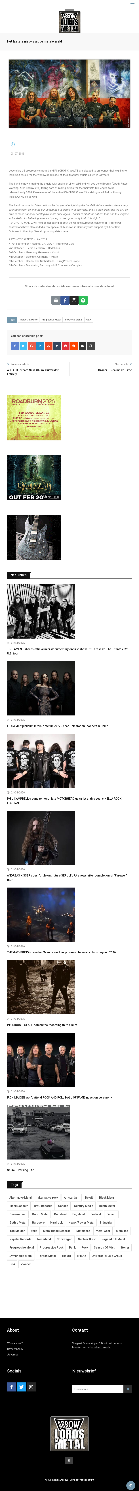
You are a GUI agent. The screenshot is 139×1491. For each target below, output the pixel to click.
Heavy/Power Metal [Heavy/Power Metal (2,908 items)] (81, 1222)
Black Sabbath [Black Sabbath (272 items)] (18, 1206)
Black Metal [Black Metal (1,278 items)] (107, 1197)
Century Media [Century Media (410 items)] (83, 1206)
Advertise (12, 1354)
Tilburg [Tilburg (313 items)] (66, 1256)
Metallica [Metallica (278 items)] (122, 1231)
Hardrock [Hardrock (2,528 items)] (56, 1222)
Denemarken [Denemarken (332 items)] (17, 1214)
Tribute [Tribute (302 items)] (81, 1256)
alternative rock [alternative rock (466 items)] (47, 1197)
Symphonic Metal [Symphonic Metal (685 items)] (20, 1256)
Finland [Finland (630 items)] (111, 1214)
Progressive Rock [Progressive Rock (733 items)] (51, 1247)
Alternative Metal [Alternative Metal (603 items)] (20, 1197)
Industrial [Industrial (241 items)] (106, 1222)
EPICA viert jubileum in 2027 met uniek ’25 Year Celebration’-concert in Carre (57, 726)
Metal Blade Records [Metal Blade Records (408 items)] (57, 1231)
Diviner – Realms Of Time (115, 370)
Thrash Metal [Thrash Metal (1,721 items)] (47, 1256)
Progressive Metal (51, 319)
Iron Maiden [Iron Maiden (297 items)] (17, 1231)
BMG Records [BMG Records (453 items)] (43, 1206)
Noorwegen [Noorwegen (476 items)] (64, 1239)
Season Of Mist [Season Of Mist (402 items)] (104, 1247)
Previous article (18, 364)
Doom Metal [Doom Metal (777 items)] (40, 1214)
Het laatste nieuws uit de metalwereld (34, 41)
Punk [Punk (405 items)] (72, 1247)
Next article (123, 364)
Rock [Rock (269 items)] (84, 1247)
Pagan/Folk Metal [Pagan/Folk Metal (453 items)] (113, 1239)
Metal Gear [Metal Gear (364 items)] (103, 1231)
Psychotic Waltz (73, 319)
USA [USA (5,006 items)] (12, 1264)
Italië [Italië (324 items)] (34, 1231)
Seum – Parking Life (20, 1170)
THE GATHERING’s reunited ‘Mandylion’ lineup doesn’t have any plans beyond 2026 (61, 952)
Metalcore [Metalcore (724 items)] (83, 1231)
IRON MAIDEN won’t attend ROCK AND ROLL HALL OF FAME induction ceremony (59, 1097)
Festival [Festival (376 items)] (95, 1214)
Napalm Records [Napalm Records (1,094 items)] (20, 1239)
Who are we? (15, 1343)
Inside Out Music (28, 319)
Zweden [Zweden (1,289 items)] (26, 1264)
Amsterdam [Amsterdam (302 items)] (71, 1197)
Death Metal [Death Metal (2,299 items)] (107, 1206)
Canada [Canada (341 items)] (63, 1206)
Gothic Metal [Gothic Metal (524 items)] (17, 1222)
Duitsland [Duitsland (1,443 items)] (60, 1214)
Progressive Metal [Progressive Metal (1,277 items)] (21, 1247)
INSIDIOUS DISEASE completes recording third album (42, 1025)
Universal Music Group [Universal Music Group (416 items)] (107, 1256)
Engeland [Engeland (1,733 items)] (78, 1214)
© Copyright (69, 1479)
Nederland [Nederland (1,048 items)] (44, 1239)
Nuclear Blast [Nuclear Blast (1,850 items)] (87, 1239)
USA (88, 319)
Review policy (15, 1349)
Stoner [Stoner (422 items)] (124, 1247)
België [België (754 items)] (89, 1197)
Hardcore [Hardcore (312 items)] (38, 1222)
